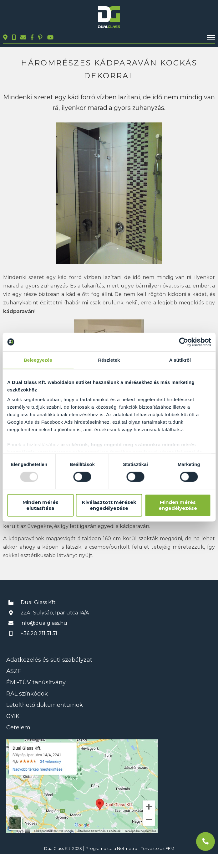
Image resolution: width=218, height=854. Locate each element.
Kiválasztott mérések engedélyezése (109, 505)
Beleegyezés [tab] (38, 360)
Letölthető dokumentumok (44, 704)
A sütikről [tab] (180, 360)
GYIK (13, 716)
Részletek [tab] (109, 360)
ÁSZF (13, 671)
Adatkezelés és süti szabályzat (49, 659)
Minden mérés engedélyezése (178, 505)
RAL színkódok (27, 693)
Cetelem (18, 727)
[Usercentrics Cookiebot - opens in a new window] (183, 342)
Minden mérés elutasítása (40, 505)
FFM (169, 848)
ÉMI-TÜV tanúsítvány (36, 682)
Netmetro (127, 848)
